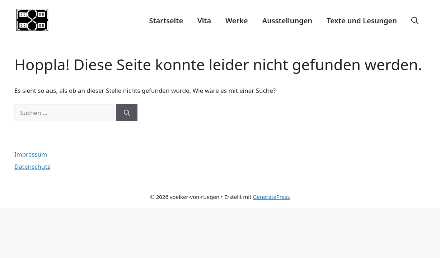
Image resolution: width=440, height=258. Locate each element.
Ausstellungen (287, 20)
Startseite (166, 20)
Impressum (30, 154)
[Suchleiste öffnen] (415, 21)
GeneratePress (271, 196)
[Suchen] (126, 112)
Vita (204, 20)
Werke (236, 20)
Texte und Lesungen (362, 20)
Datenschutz (32, 166)
